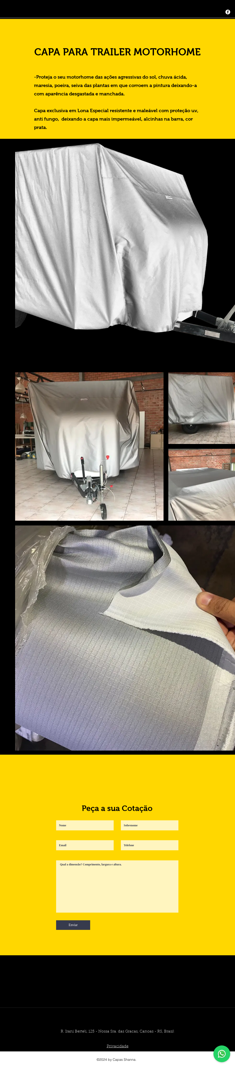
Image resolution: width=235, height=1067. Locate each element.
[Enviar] (73, 925)
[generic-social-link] (227, 12)
